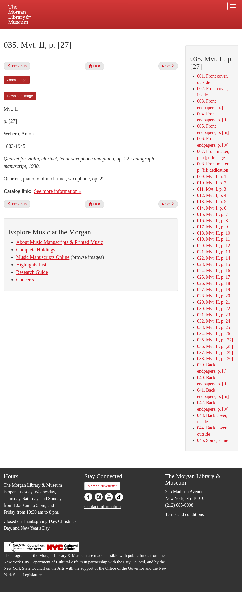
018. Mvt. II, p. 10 (213, 233)
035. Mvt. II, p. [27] (215, 339)
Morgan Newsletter (102, 486)
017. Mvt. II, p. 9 (212, 226)
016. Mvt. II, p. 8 (212, 220)
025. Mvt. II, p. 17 (213, 277)
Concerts (25, 279)
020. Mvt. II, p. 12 (213, 245)
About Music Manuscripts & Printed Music (59, 242)
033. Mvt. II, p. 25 (213, 327)
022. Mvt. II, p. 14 (213, 258)
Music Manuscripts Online (42, 257)
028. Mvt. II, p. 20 (213, 295)
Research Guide (32, 272)
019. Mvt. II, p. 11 (213, 239)
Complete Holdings (35, 249)
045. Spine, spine (212, 440)
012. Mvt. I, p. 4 (211, 195)
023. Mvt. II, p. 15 (213, 264)
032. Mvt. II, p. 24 (213, 321)
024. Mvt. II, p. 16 (213, 270)
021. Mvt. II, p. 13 (213, 251)
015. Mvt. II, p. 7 (212, 214)
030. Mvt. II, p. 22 (213, 308)
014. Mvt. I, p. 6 (211, 208)
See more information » (57, 191)
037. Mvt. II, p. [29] (215, 352)
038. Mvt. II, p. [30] (215, 358)
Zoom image (16, 80)
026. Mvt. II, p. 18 (213, 283)
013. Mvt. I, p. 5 (211, 201)
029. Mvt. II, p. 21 (213, 302)
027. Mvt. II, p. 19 (213, 289)
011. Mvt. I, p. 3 (211, 189)
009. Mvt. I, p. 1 (211, 176)
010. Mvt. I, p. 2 (211, 182)
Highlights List (31, 264)
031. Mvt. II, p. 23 (213, 314)
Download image (20, 96)
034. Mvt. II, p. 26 (213, 333)
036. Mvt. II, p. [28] (215, 346)
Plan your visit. (61, 33)
